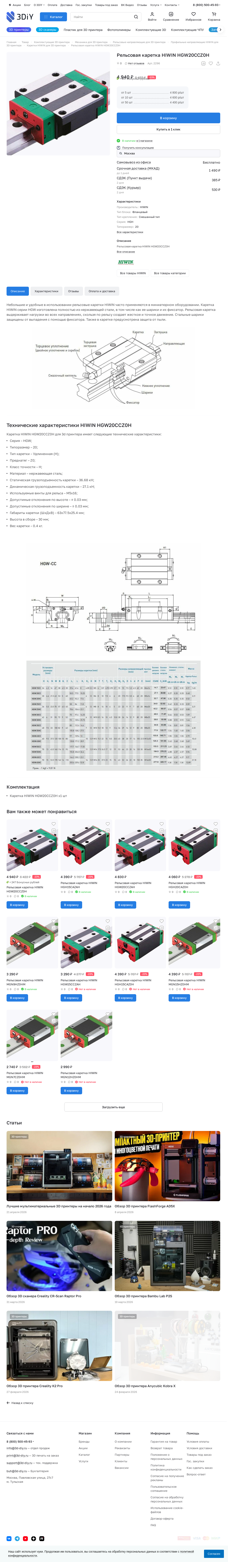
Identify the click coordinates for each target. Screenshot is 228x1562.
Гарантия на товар (164, 1441)
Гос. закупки (195, 1461)
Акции (83, 1448)
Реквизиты (122, 1448)
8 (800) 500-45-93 (205, 5)
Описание (18, 291)
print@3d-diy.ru (17, 1455)
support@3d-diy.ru (19, 1463)
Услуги (83, 1461)
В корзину (168, 118)
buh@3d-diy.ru (17, 1471)
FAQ (153, 1525)
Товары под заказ (199, 1454)
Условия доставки (199, 1448)
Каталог (84, 1454)
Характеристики (46, 291)
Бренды (84, 1441)
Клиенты (121, 1461)
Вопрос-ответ (196, 1474)
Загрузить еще (113, 1107)
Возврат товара (162, 1448)
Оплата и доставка (102, 291)
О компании (123, 1441)
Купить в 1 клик (168, 129)
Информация (160, 1433)
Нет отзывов (134, 63)
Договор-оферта (162, 1518)
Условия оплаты (198, 1441)
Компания (122, 1433)
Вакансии (122, 1467)
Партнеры (122, 1454)
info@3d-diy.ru (17, 1448)
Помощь (193, 1433)
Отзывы (73, 291)
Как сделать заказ (199, 1467)
